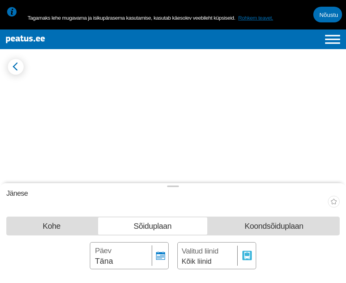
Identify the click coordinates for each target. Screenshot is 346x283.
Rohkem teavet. (255, 18)
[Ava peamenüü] (332, 39)
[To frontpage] (62, 39)
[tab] (51, 227)
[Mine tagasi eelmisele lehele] (16, 67)
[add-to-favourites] (334, 203)
